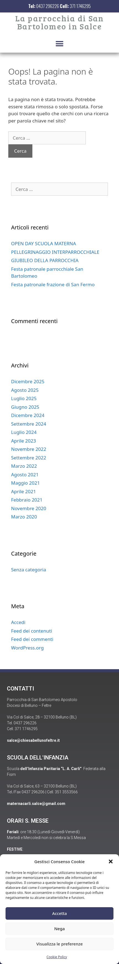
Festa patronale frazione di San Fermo (53, 284)
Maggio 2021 (25, 483)
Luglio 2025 (24, 398)
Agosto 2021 (24, 474)
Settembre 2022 (28, 457)
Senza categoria (28, 569)
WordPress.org (27, 648)
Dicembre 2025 (27, 381)
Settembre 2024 (28, 424)
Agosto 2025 (24, 390)
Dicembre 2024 (27, 415)
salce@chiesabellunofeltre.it (33, 740)
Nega (59, 928)
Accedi (18, 622)
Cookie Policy (56, 957)
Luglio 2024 (24, 432)
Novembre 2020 (28, 508)
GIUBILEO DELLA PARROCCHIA (45, 260)
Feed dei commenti (32, 639)
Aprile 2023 (23, 441)
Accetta (59, 913)
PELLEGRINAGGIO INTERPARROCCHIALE (55, 252)
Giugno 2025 (25, 407)
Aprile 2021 (23, 491)
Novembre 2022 (28, 449)
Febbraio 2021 (27, 500)
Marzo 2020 (24, 516)
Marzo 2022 (24, 466)
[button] (110, 861)
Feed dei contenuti (31, 631)
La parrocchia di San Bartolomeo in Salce (59, 22)
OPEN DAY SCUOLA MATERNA (43, 243)
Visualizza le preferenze (59, 944)
